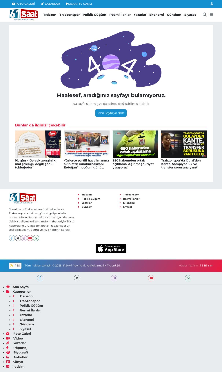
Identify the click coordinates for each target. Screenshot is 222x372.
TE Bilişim (206, 265)
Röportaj (16, 348)
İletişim (15, 366)
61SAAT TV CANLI (79, 4)
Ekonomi (156, 15)
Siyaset (190, 15)
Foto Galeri (18, 333)
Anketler (17, 357)
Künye (14, 362)
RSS (15, 265)
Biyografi (17, 352)
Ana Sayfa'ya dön (111, 113)
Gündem (174, 15)
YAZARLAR (50, 4)
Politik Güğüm (94, 15)
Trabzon (49, 15)
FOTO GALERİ (23, 4)
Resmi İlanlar (120, 15)
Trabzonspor (69, 15)
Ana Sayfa (17, 287)
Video (14, 338)
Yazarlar (140, 15)
